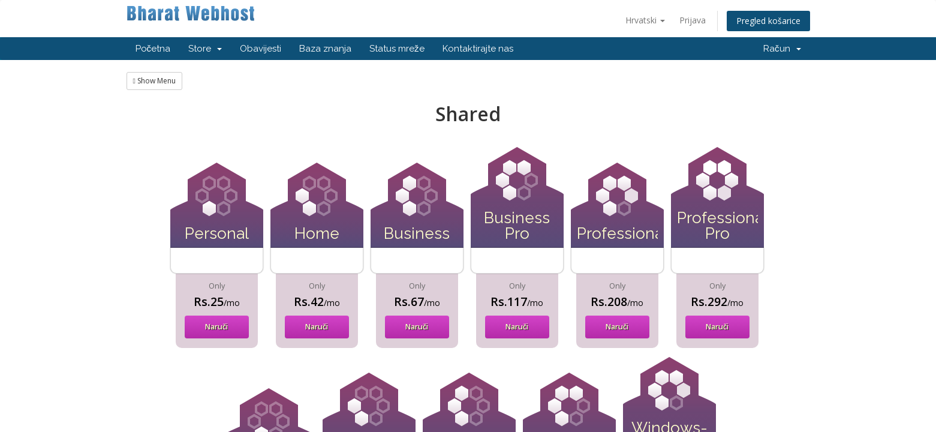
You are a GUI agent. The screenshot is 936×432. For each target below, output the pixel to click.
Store (205, 48)
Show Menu (154, 81)
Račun (782, 48)
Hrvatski (645, 20)
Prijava (692, 20)
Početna (153, 48)
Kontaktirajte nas (478, 48)
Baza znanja (325, 48)
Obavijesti (260, 48)
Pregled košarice (768, 20)
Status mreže (397, 48)
